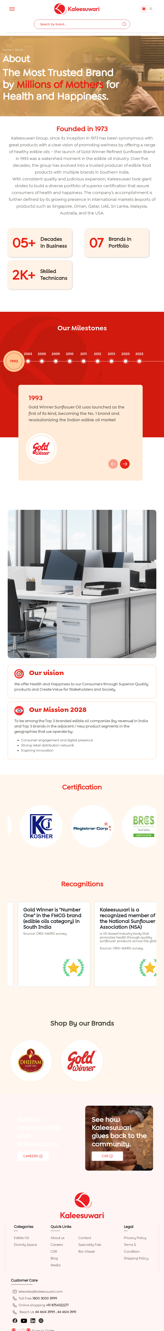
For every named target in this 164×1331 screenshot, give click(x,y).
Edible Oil (21, 1238)
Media (55, 1265)
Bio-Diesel (86, 1251)
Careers (57, 1244)
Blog (54, 1258)
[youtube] (24, 1320)
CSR (54, 1251)
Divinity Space (25, 1244)
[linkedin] (33, 1320)
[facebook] (15, 1320)
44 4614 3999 (45, 1312)
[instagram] (41, 1320)
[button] (125, 464)
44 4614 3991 (66, 1312)
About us (57, 1238)
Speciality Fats (89, 1244)
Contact (84, 1238)
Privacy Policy (135, 1238)
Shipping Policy (136, 1258)
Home (7, 50)
